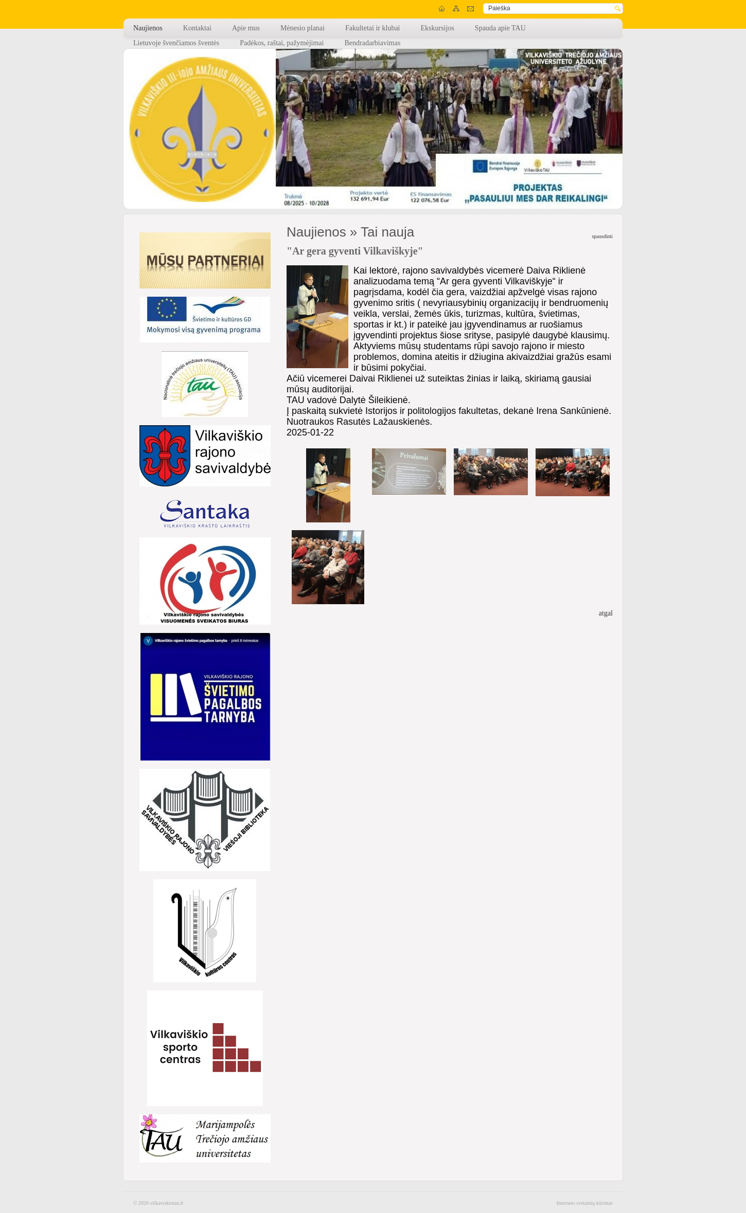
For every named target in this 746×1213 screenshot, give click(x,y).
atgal (606, 613)
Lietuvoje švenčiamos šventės (176, 43)
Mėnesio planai (302, 28)
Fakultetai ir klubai (372, 28)
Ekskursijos (437, 28)
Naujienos (148, 28)
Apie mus (246, 28)
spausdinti (602, 236)
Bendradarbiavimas (372, 43)
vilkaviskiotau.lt (167, 1203)
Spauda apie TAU (500, 28)
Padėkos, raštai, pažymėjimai (282, 43)
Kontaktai (197, 28)
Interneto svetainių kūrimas (585, 1203)
